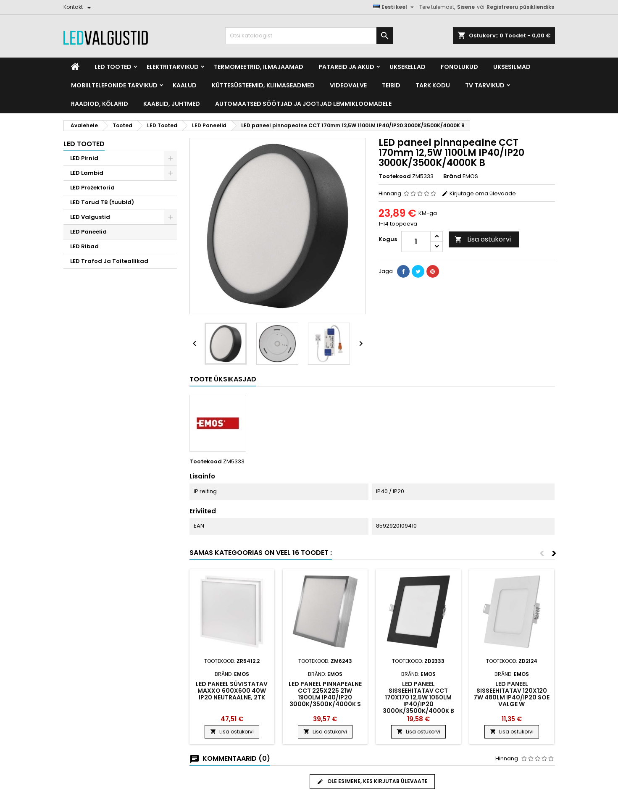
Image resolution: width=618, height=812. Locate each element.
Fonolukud (459, 67)
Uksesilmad (512, 67)
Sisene (466, 7)
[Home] (75, 67)
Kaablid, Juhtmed (171, 104)
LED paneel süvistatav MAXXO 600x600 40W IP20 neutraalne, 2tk (232, 691)
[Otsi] (309, 35)
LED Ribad (84, 246)
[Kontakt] (78, 7)
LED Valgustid (90, 217)
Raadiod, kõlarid (99, 104)
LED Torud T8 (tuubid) (102, 202)
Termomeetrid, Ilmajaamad (258, 67)
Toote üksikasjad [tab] (222, 379)
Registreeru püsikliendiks (520, 7)
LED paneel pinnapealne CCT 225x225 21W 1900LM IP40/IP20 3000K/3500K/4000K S (325, 694)
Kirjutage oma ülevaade (479, 193)
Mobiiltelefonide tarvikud (114, 85)
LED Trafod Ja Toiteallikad (109, 261)
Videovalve (348, 85)
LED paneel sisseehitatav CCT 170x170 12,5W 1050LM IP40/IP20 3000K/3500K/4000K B (418, 697)
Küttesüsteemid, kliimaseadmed (263, 85)
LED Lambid (86, 173)
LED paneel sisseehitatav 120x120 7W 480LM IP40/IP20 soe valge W (511, 694)
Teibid (391, 85)
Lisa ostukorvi (483, 239)
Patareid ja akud (346, 67)
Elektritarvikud (173, 67)
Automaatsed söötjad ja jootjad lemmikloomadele (303, 104)
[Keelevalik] (394, 7)
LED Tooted (113, 67)
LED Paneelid (88, 232)
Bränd (452, 176)
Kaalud (185, 85)
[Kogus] (416, 241)
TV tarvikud (485, 85)
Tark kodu (433, 85)
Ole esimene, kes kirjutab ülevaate (372, 781)
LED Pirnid (84, 158)
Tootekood (395, 176)
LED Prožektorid (92, 188)
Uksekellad (407, 67)
